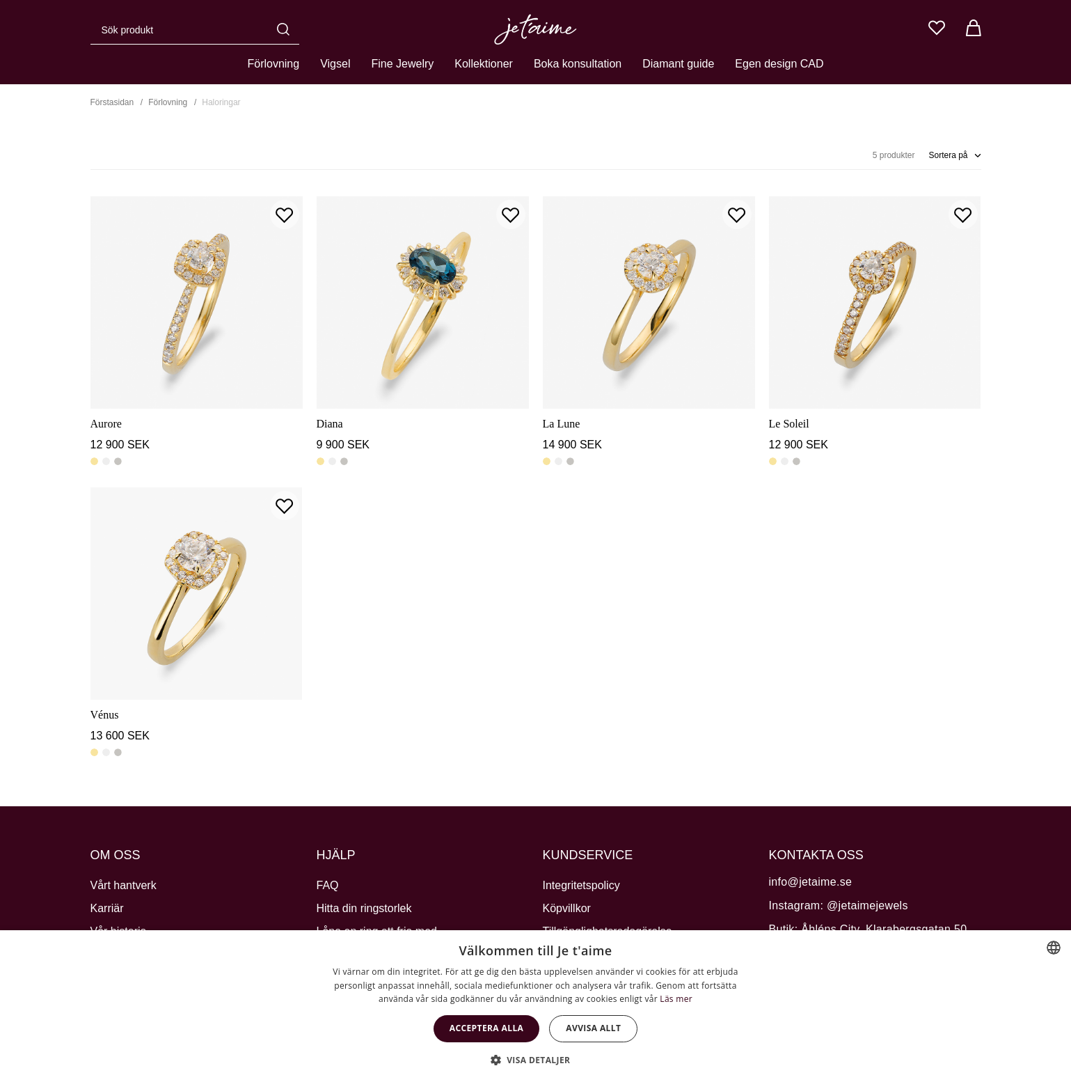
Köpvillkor (567, 908)
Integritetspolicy (581, 885)
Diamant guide (678, 64)
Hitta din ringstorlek (364, 908)
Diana (330, 424)
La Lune (561, 424)
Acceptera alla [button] (487, 1028)
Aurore (106, 424)
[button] (536, 1059)
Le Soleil (789, 424)
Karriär (107, 908)
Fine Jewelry (402, 64)
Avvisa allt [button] (593, 1028)
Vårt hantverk (123, 885)
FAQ (328, 885)
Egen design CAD (779, 64)
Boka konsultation (577, 64)
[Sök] (286, 29)
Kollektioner (483, 64)
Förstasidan (112, 102)
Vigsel (335, 64)
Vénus (104, 715)
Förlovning (273, 64)
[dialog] (535, 1006)
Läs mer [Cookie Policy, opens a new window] (676, 999)
